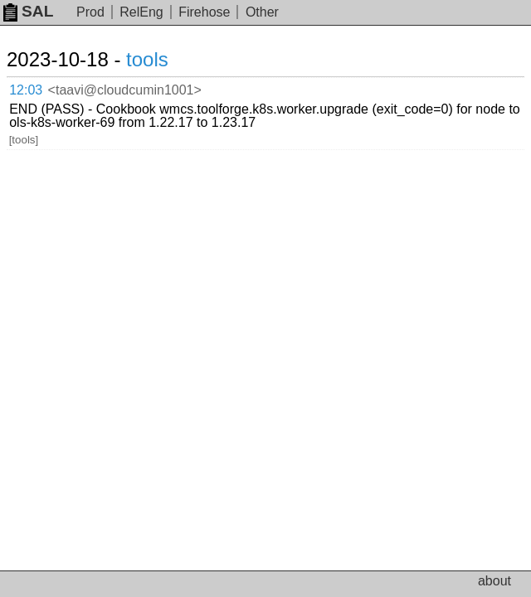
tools (147, 59)
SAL (28, 11)
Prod (90, 12)
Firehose (204, 12)
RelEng (141, 12)
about (494, 581)
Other (262, 12)
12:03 (25, 90)
